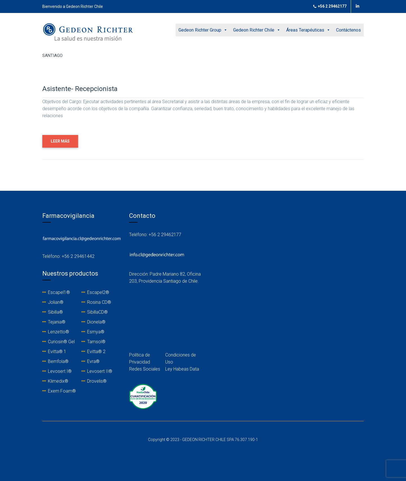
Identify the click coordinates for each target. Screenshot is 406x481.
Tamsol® (96, 341)
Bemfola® (58, 361)
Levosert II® (99, 371)
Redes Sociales (144, 369)
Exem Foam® (62, 391)
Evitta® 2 (96, 351)
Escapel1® (59, 292)
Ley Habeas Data (182, 369)
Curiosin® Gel (61, 341)
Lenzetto (56, 331)
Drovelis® (97, 381)
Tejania (55, 322)
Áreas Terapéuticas (308, 30)
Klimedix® (58, 381)
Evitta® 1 (57, 351)
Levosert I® (60, 371)
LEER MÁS (60, 141)
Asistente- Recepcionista (80, 89)
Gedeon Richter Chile (257, 30)
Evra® (93, 361)
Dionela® (96, 322)
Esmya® (95, 331)
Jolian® (55, 302)
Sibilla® (55, 312)
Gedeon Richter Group (203, 30)
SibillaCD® (97, 312)
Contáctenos (348, 30)
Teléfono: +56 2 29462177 (155, 234)
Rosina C (96, 302)
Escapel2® (98, 292)
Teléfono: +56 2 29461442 (68, 256)
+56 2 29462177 (330, 6)
